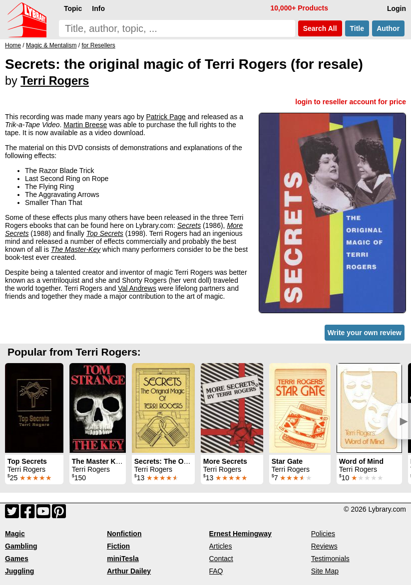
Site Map (325, 571)
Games (16, 559)
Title (357, 28)
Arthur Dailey (129, 571)
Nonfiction (124, 534)
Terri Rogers (54, 80)
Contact (221, 559)
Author (388, 28)
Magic (15, 534)
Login (396, 8)
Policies (323, 534)
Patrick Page (165, 117)
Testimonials (330, 559)
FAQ (216, 571)
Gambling (21, 546)
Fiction (118, 546)
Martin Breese (85, 125)
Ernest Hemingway (240, 534)
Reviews (324, 546)
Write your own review (365, 333)
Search (320, 28)
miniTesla (123, 559)
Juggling (19, 571)
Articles (220, 546)
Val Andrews (137, 288)
